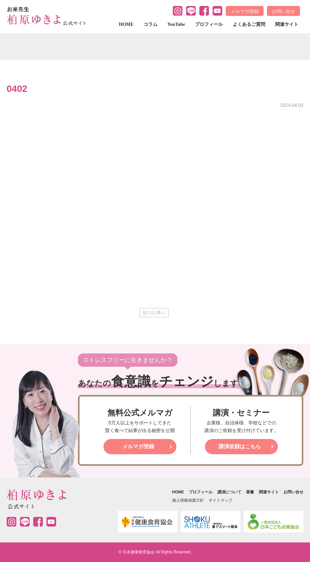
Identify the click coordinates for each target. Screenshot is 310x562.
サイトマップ (220, 500)
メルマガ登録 (245, 11)
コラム (150, 24)
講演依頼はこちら (239, 446)
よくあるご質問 (249, 24)
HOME (126, 24)
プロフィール (209, 24)
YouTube (176, 24)
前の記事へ (154, 312)
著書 (250, 492)
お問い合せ (283, 11)
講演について (229, 492)
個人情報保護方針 (188, 500)
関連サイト (286, 24)
